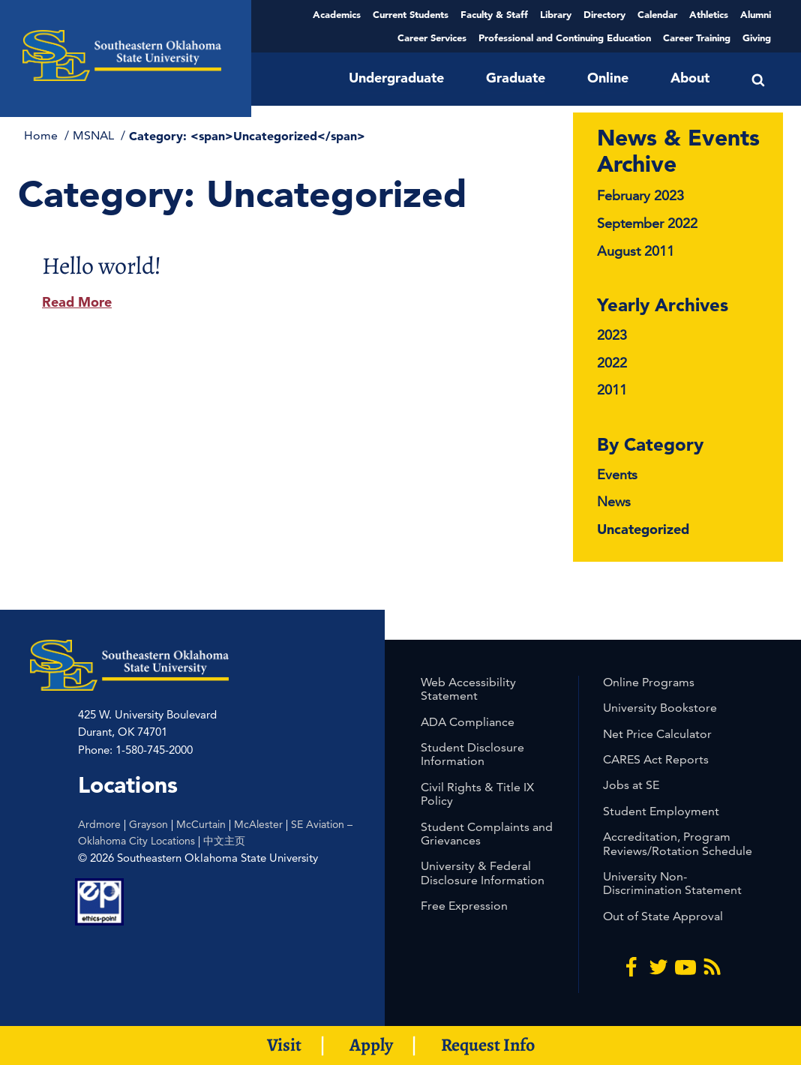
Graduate (515, 77)
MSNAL (95, 135)
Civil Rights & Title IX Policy (477, 794)
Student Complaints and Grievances (487, 834)
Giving (756, 38)
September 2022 (647, 223)
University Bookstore (660, 707)
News (614, 501)
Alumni (755, 14)
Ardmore (99, 824)
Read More (77, 301)
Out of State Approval (663, 916)
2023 (612, 335)
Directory (605, 14)
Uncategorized (643, 529)
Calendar (657, 14)
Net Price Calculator (657, 734)
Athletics (708, 14)
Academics (337, 14)
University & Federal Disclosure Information (482, 872)
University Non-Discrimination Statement (672, 883)
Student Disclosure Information (472, 754)
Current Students (410, 14)
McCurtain (201, 824)
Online (607, 77)
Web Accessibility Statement (468, 689)
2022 (612, 362)
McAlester (258, 824)
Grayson (148, 824)
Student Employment (661, 811)
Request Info (488, 1045)
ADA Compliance (467, 722)
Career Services (432, 38)
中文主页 (224, 841)
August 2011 (635, 251)
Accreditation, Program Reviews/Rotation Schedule (677, 843)
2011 (612, 389)
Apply (371, 1045)
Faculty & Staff (494, 14)
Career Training (696, 38)
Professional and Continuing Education (564, 38)
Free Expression (464, 905)
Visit (284, 1045)
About (690, 77)
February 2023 (640, 195)
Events (617, 474)
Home (42, 135)
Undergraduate (396, 77)
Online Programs (648, 682)
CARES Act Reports (656, 759)
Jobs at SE (631, 785)
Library (556, 14)
